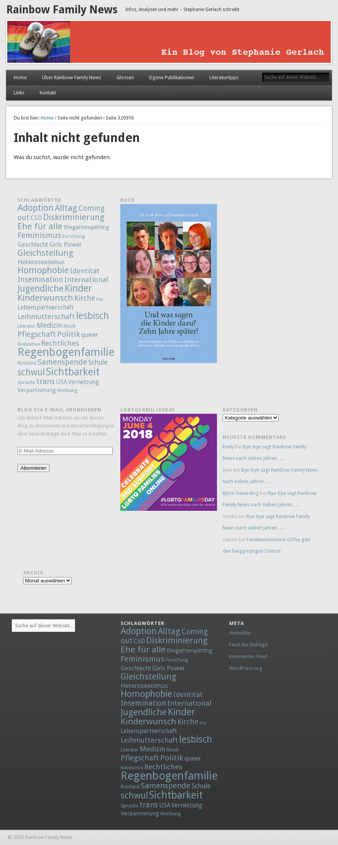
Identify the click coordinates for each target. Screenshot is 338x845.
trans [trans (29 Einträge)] (46, 381)
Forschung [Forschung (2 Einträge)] (73, 236)
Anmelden (240, 633)
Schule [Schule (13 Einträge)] (97, 362)
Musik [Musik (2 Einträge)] (70, 326)
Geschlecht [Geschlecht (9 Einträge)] (33, 244)
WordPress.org (245, 668)
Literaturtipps (224, 77)
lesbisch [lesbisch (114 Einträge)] (92, 315)
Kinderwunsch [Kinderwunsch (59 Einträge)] (45, 298)
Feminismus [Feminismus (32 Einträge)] (39, 235)
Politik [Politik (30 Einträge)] (68, 334)
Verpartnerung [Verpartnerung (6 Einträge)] (37, 390)
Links (19, 93)
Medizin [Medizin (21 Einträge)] (49, 325)
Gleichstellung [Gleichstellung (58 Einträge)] (45, 253)
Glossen (125, 77)
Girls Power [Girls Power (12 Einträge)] (65, 244)
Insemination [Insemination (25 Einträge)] (40, 279)
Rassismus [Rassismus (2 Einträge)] (29, 344)
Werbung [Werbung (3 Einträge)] (67, 390)
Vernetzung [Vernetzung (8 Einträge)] (83, 382)
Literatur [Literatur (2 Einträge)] (26, 326)
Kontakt (48, 93)
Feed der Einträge (248, 644)
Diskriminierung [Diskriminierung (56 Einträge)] (74, 217)
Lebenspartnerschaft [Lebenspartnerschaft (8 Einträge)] (46, 307)
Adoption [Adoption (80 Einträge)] (36, 207)
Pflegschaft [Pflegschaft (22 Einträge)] (37, 334)
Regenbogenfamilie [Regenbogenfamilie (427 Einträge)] (66, 352)
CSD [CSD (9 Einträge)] (36, 218)
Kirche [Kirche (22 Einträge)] (84, 298)
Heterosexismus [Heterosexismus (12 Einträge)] (41, 262)
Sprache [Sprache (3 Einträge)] (26, 382)
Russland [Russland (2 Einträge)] (27, 363)
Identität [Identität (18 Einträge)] (85, 271)
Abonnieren (33, 468)
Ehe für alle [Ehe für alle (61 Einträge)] (40, 226)
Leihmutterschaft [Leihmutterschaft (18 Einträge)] (46, 316)
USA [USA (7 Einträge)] (61, 382)
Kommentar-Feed (248, 656)
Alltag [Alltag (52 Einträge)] (66, 208)
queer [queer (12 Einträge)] (89, 334)
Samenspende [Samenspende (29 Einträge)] (62, 362)
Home (20, 77)
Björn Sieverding (241, 493)
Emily (228, 447)
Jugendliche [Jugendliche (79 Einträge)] (41, 288)
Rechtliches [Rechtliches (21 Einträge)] (60, 343)
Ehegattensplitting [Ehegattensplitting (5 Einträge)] (86, 227)
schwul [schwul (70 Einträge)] (31, 372)
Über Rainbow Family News (71, 77)
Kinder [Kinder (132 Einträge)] (78, 288)
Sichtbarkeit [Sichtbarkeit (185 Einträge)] (73, 372)
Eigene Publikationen (171, 77)
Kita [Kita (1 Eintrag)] (99, 299)
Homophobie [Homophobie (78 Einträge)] (43, 270)
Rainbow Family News (62, 9)
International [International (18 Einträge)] (86, 280)
